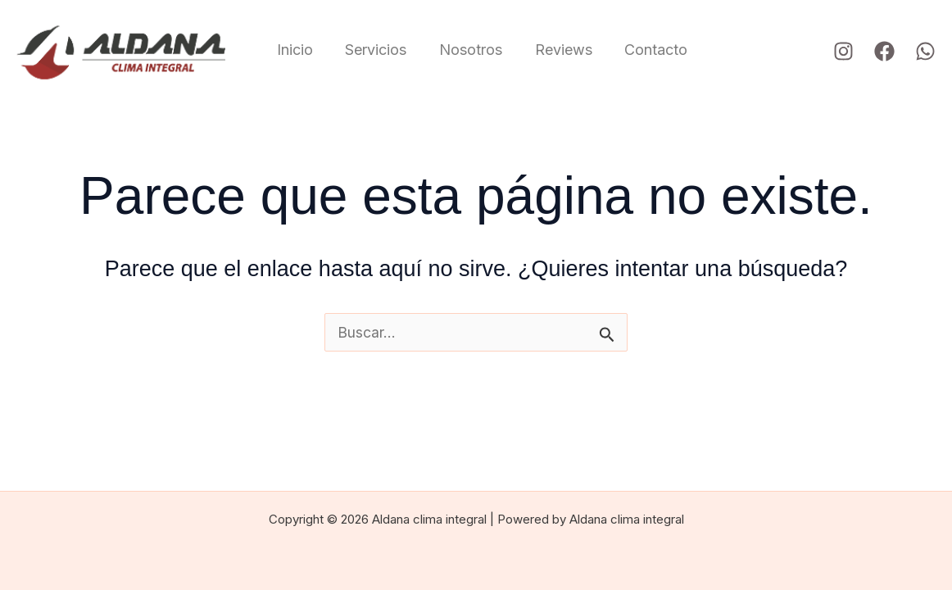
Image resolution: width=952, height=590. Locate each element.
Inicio (295, 49)
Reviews (554, 49)
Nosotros (464, 49)
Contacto (644, 49)
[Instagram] (843, 51)
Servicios (373, 49)
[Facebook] (884, 51)
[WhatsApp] (925, 51)
